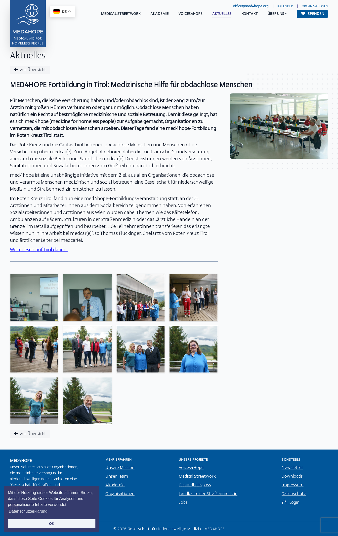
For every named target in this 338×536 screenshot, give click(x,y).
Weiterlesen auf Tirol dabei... (39, 249)
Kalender (285, 6)
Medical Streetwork (197, 476)
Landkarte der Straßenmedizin (208, 494)
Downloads (292, 476)
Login (290, 502)
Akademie (115, 485)
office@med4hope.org (250, 6)
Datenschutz (294, 494)
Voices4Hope (191, 467)
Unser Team (116, 476)
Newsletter (292, 467)
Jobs (183, 502)
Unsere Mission (119, 467)
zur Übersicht (30, 69)
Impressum (292, 485)
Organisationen (315, 6)
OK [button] (51, 524)
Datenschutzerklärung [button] (28, 511)
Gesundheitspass (195, 485)
